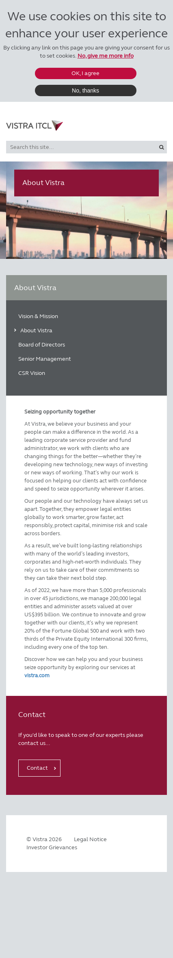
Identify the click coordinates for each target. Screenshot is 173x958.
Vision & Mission (38, 316)
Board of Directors (41, 344)
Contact (37, 767)
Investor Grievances (51, 847)
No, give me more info (106, 55)
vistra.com (37, 675)
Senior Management (44, 358)
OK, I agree (85, 73)
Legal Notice (90, 839)
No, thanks (85, 90)
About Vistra (36, 330)
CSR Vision (31, 373)
